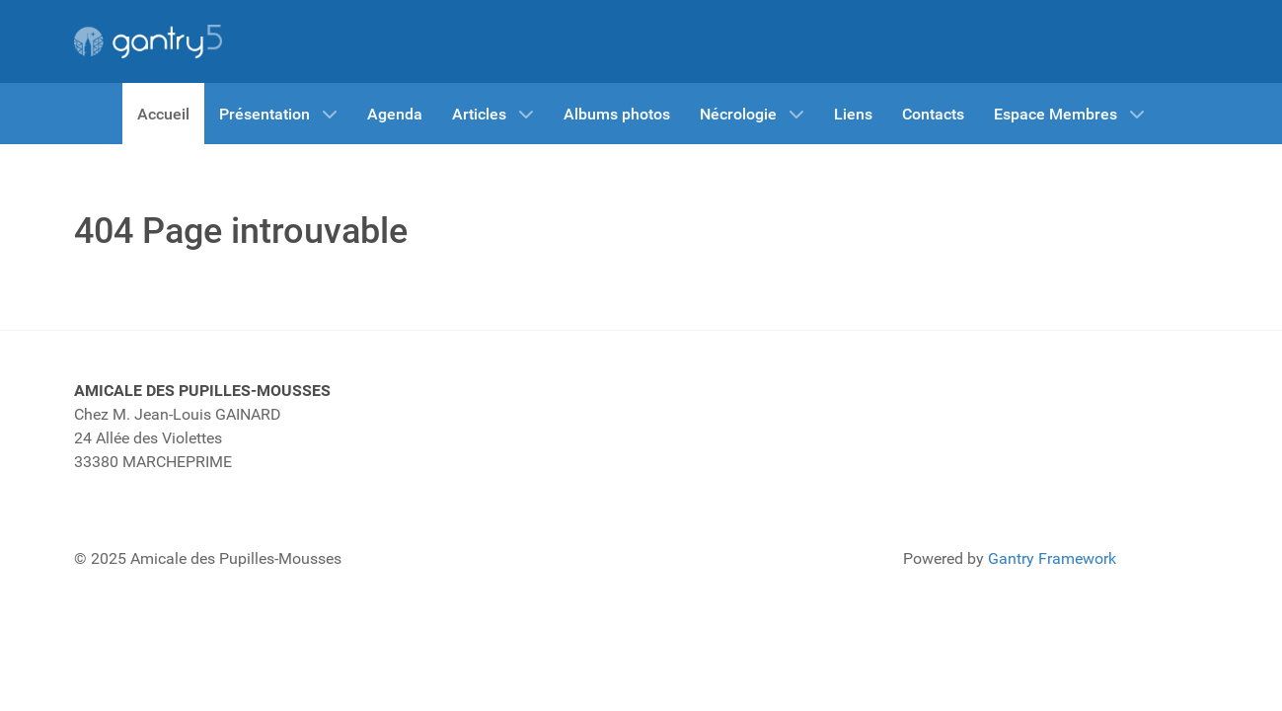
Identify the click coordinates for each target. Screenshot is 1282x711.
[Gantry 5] (148, 41)
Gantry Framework (1052, 558)
